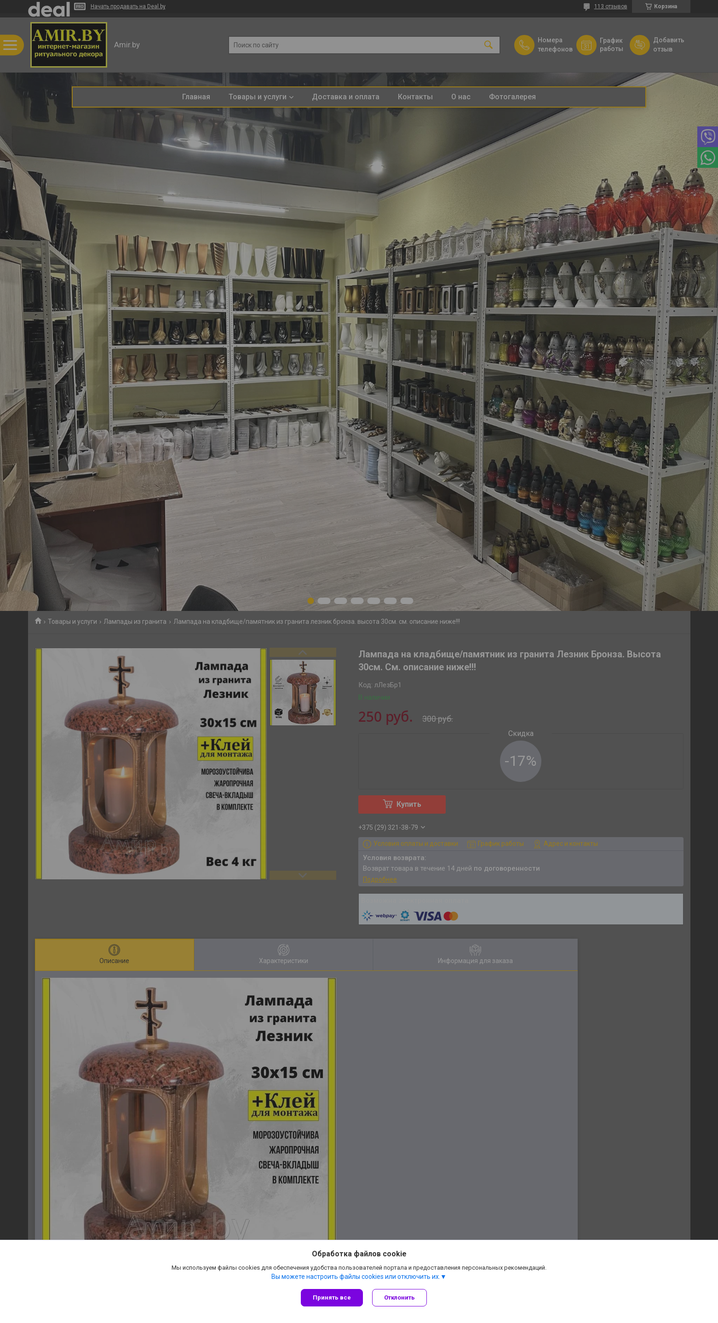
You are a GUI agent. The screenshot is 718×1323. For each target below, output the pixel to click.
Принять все (332, 1297)
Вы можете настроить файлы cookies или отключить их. (355, 1276)
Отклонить (399, 1297)
